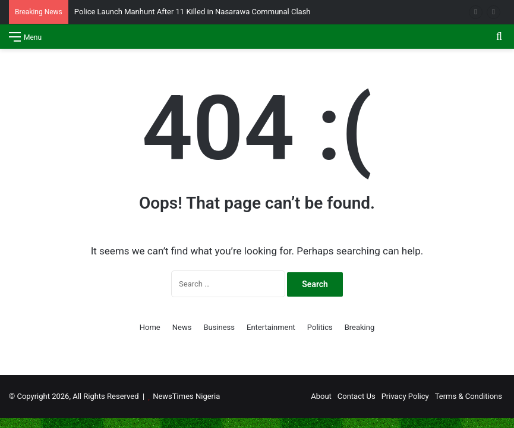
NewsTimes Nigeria (186, 396)
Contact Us (357, 396)
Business (219, 327)
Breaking (360, 327)
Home (150, 327)
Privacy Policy (405, 396)
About (321, 396)
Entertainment (271, 327)
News (182, 327)
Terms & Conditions (468, 396)
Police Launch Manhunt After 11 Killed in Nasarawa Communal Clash (192, 11)
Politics (320, 327)
